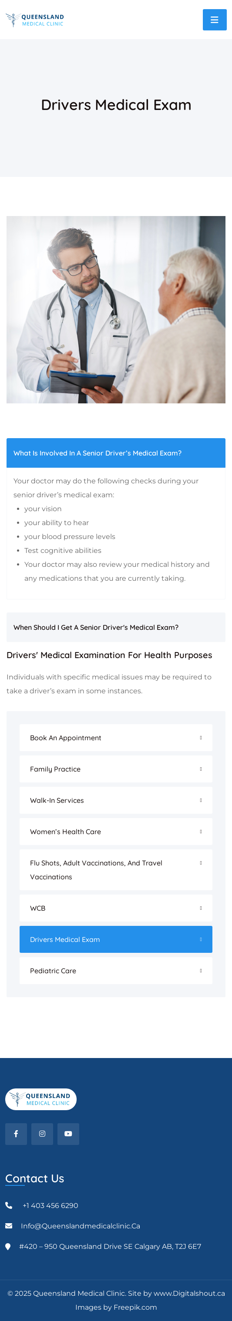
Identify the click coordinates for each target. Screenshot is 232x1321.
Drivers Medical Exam (65, 939)
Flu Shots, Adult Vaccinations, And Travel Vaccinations (96, 869)
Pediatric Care (53, 970)
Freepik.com (135, 1307)
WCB (37, 908)
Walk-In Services (57, 800)
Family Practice (55, 769)
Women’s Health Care (65, 831)
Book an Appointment (65, 737)
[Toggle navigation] (215, 19)
